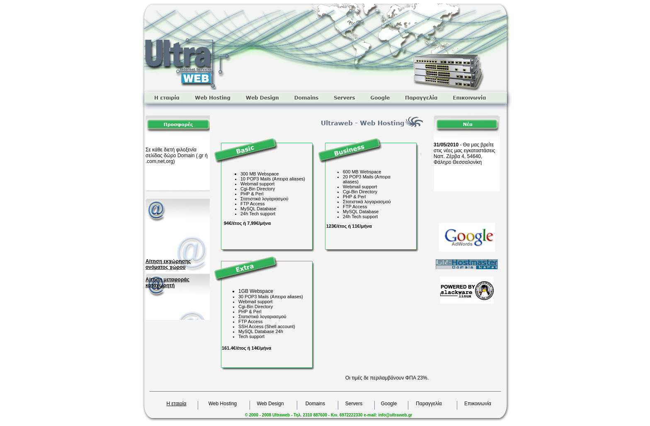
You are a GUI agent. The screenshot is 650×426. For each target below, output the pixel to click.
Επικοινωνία (477, 404)
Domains (315, 404)
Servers (353, 404)
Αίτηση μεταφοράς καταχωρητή (167, 282)
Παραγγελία (428, 404)
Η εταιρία (177, 404)
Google (389, 404)
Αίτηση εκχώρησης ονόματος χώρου (168, 264)
